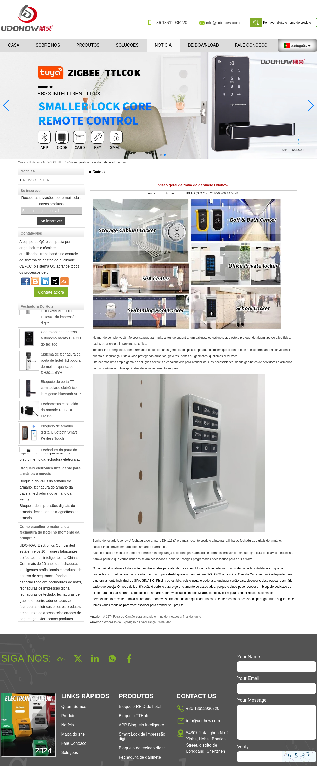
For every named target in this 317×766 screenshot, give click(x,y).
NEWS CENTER (54, 162)
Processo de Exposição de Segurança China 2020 (138, 622)
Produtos (87, 45)
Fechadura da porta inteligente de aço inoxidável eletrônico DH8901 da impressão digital (58, 312)
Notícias (34, 162)
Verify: (243, 746)
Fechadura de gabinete (140, 757)
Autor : (153, 193)
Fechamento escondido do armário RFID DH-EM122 (59, 412)
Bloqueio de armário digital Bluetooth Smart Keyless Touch (59, 434)
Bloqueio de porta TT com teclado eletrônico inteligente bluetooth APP (61, 389)
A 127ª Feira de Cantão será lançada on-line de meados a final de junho (152, 616)
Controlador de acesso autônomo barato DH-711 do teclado (61, 340)
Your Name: (249, 656)
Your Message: (252, 700)
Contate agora (51, 292)
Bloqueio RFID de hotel (140, 706)
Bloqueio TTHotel (134, 716)
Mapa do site (73, 734)
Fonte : (171, 193)
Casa (13, 45)
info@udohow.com (223, 22)
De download (203, 45)
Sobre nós (48, 45)
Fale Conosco (251, 45)
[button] (152, 155)
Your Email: (249, 678)
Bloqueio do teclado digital (143, 748)
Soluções (127, 45)
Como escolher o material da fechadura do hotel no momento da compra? (49, 534)
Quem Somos (73, 706)
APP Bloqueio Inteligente (141, 725)
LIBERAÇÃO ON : (197, 193)
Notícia (163, 45)
